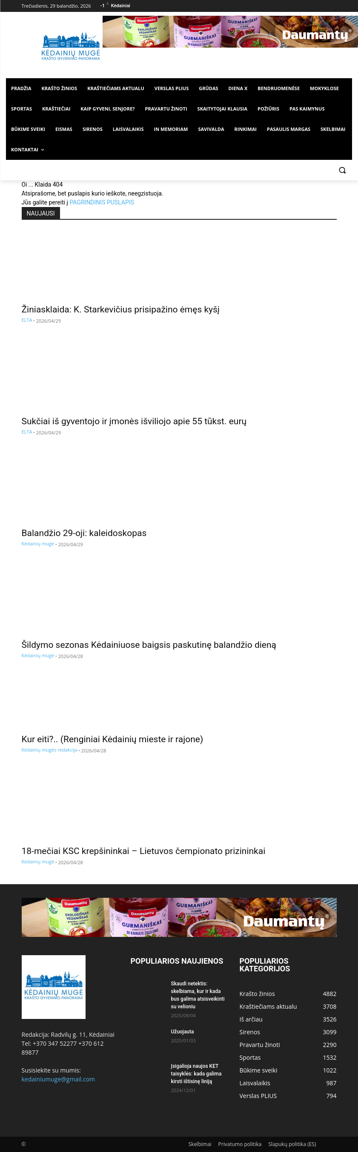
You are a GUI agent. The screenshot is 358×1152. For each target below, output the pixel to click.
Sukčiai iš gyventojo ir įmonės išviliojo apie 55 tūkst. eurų (134, 421)
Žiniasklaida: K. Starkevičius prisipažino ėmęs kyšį (121, 309)
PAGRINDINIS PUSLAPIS (101, 202)
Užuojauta (182, 1032)
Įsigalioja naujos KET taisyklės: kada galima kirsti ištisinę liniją (196, 1073)
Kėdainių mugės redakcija (49, 749)
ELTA (27, 320)
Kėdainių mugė (38, 543)
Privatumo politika (240, 1144)
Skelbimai (200, 1144)
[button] (342, 170)
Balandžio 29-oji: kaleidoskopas (84, 533)
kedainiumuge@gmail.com (58, 1079)
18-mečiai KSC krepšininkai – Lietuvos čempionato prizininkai (144, 851)
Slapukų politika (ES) (292, 1144)
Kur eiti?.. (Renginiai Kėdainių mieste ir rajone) (112, 739)
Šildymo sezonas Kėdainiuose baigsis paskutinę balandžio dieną (149, 645)
